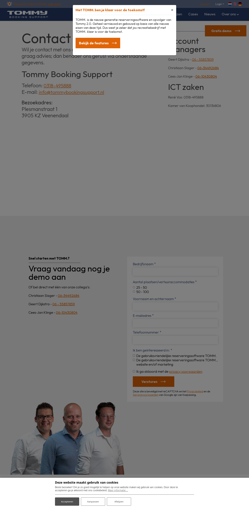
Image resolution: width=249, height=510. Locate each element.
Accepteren (67, 501)
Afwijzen (119, 501)
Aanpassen (93, 501)
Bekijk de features (94, 43)
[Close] (172, 10)
